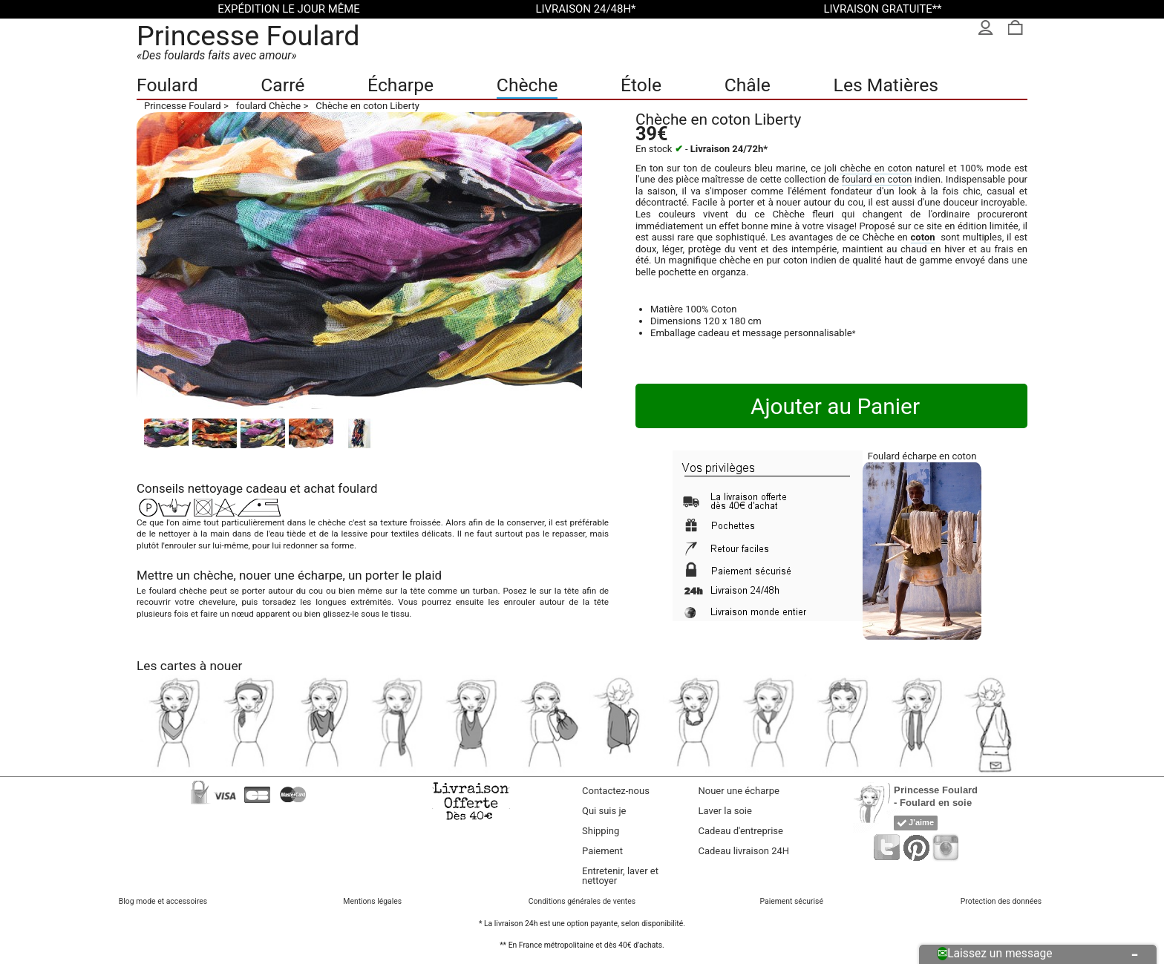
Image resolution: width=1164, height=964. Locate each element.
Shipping (600, 831)
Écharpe (400, 85)
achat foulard (340, 488)
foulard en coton (877, 179)
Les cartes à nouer (189, 665)
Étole (641, 85)
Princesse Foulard (248, 35)
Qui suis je (604, 811)
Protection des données (1001, 901)
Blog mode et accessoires (163, 901)
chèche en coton (876, 168)
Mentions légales (372, 901)
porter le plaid (403, 575)
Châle (748, 85)
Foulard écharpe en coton (922, 456)
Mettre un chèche (185, 575)
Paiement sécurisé (791, 901)
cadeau (266, 488)
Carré (282, 85)
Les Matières (886, 85)
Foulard (167, 85)
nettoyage (215, 488)
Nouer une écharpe (739, 791)
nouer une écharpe (290, 575)
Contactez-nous (616, 791)
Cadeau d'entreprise (741, 831)
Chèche (527, 85)
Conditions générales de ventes (582, 901)
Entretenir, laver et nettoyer (620, 875)
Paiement (602, 851)
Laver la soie (725, 811)
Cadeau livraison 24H (744, 851)
